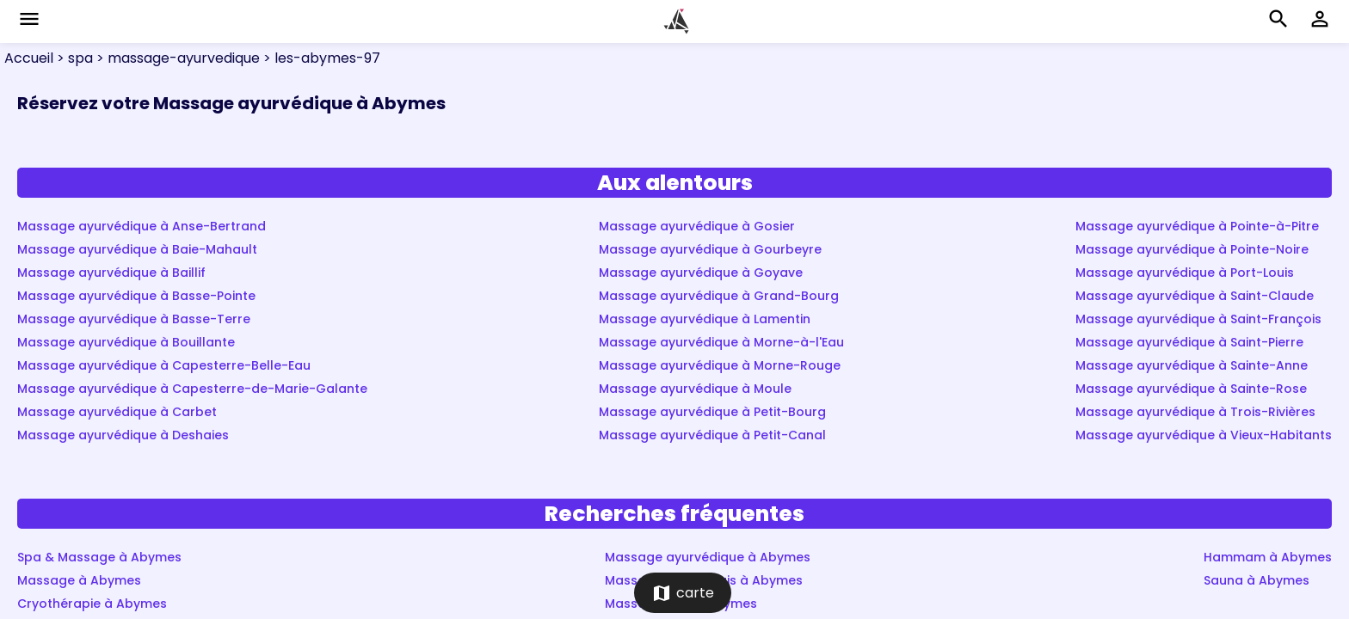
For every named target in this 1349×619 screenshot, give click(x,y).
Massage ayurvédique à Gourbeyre (710, 249)
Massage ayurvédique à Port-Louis (1184, 272)
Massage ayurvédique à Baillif (111, 272)
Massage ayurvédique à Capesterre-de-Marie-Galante (192, 388)
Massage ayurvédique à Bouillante (126, 342)
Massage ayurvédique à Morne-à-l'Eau (721, 342)
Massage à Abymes (79, 580)
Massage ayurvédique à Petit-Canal (712, 435)
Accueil (28, 58)
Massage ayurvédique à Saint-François (1198, 319)
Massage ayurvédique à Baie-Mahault (137, 249)
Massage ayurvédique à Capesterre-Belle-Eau (164, 365)
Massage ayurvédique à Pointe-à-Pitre (1197, 226)
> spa (73, 58)
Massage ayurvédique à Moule (695, 388)
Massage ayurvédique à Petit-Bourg (712, 411)
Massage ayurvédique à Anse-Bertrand (141, 226)
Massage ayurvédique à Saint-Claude (1194, 295)
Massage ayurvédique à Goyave (701, 272)
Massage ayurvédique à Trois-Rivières (1195, 411)
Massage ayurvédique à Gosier (697, 226)
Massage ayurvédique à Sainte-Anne (1191, 365)
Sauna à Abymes (1256, 580)
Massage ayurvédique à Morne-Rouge (720, 365)
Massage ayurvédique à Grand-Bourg (719, 295)
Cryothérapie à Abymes (92, 603)
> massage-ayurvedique (176, 58)
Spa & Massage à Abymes (99, 557)
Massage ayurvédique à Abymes (707, 557)
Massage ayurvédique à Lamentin (704, 319)
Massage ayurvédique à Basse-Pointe (136, 295)
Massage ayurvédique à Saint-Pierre (1189, 342)
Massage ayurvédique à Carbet (117, 411)
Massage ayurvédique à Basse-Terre (133, 319)
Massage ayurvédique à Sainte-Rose (1191, 388)
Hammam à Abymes (1268, 557)
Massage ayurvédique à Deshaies (123, 435)
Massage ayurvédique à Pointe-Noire (1192, 249)
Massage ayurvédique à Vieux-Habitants (1203, 435)
